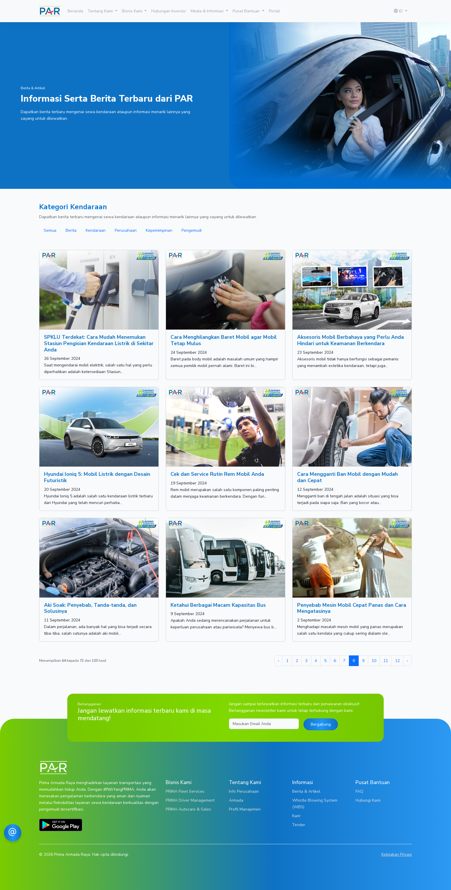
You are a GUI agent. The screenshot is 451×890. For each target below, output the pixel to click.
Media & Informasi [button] (208, 11)
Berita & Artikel (306, 791)
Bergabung (321, 724)
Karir (296, 816)
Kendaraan (96, 230)
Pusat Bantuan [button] (247, 11)
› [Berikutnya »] (407, 660)
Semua (50, 230)
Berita (71, 230)
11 (385, 660)
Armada (236, 800)
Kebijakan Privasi (396, 854)
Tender (298, 825)
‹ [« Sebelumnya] (278, 660)
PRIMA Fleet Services (185, 791)
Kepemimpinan (159, 230)
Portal (274, 11)
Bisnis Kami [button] (133, 11)
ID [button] (399, 11)
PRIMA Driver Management (190, 800)
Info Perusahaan (244, 791)
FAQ (359, 791)
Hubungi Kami (368, 800)
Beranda (75, 11)
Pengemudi (191, 230)
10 (374, 660)
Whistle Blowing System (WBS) (314, 803)
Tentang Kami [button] (101, 11)
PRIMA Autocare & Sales (188, 809)
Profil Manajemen (245, 809)
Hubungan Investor (168, 11)
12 (397, 660)
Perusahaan (126, 230)
